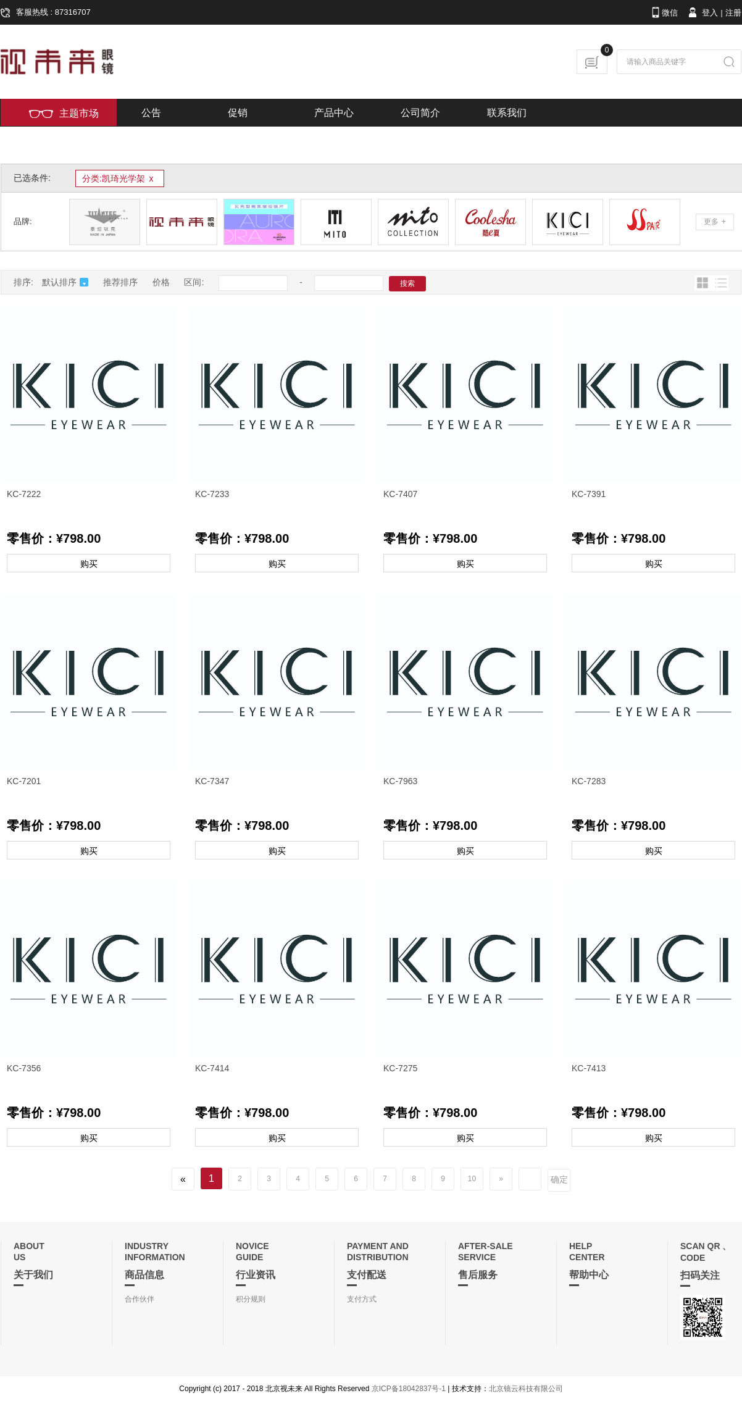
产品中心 (334, 112)
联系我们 (507, 112)
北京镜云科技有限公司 (526, 1388)
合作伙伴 (139, 1299)
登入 (702, 12)
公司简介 (420, 112)
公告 (151, 112)
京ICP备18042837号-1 (409, 1388)
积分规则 (250, 1299)
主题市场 (63, 113)
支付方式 (362, 1299)
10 (472, 1178)
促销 (238, 112)
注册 (733, 12)
